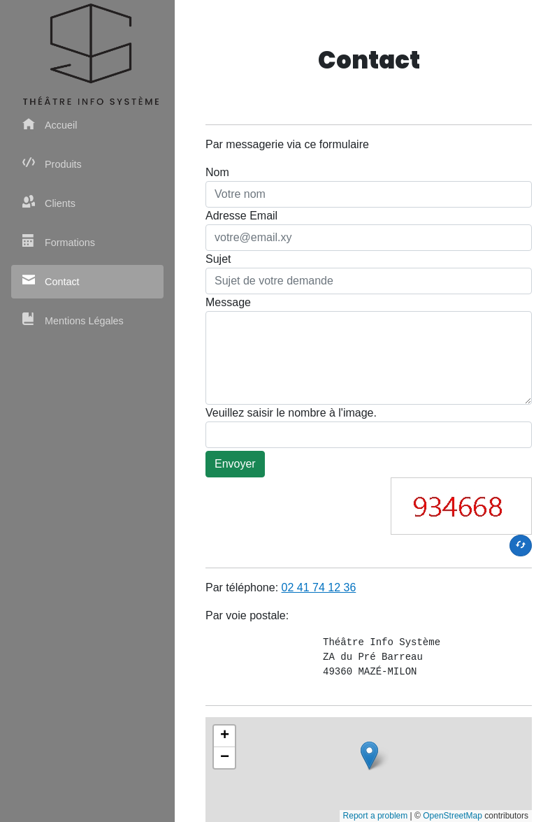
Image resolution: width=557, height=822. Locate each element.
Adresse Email (241, 216)
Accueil (49, 124)
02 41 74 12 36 (319, 587)
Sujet (218, 259)
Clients (48, 202)
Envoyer (235, 464)
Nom (217, 172)
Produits (52, 163)
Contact (51, 280)
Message (228, 302)
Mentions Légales (73, 319)
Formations (58, 241)
